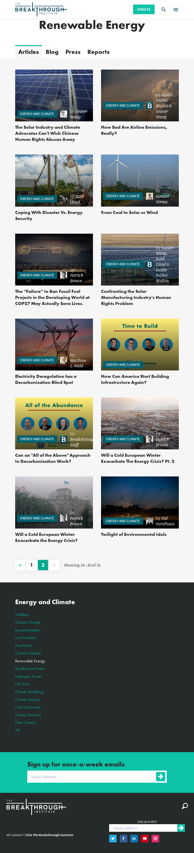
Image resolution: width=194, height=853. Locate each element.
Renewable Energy (30, 661)
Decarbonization (28, 630)
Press (73, 52)
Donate (144, 9)
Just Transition (25, 637)
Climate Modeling (29, 691)
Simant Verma (162, 198)
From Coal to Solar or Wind (129, 212)
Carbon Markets (28, 653)
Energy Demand (28, 714)
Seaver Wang (78, 113)
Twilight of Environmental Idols (133, 534)
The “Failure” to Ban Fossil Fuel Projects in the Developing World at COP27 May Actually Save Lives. (52, 297)
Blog (52, 52)
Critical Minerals (28, 707)
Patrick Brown (76, 277)
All (17, 730)
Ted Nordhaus (165, 520)
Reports (98, 52)
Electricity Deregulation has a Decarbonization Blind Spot (46, 379)
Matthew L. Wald (78, 362)
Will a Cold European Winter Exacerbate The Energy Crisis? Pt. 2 (137, 458)
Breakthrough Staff (83, 441)
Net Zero (22, 684)
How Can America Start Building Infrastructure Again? (135, 379)
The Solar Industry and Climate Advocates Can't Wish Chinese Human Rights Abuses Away (47, 133)
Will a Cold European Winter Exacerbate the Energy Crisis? (46, 537)
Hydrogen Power (28, 676)
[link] (74, 114)
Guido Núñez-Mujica (164, 100)
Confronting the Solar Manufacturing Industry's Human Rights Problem (136, 297)
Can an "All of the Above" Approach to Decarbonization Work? (52, 458)
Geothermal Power (30, 668)
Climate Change (27, 622)
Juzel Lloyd (77, 198)
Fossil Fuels (23, 645)
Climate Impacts (27, 699)
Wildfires (22, 614)
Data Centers (25, 722)
